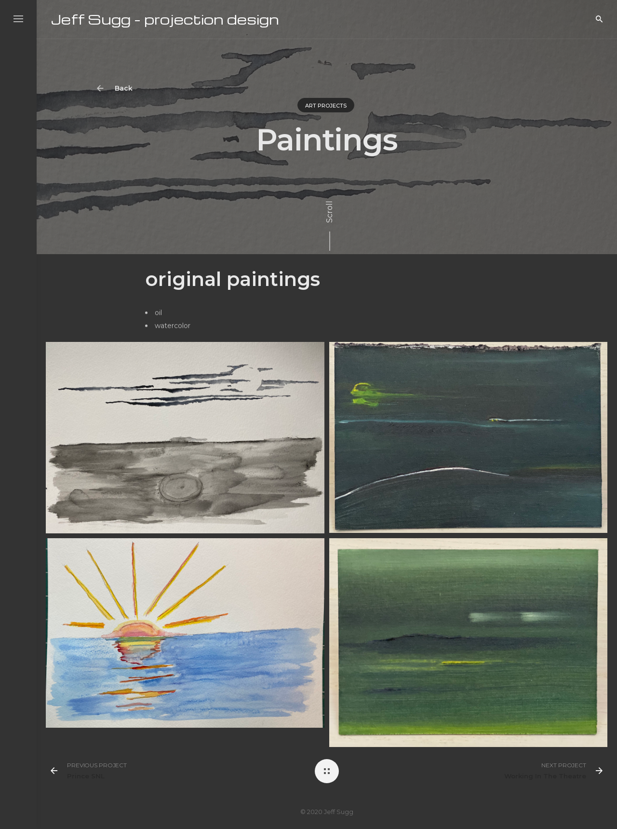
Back (119, 89)
